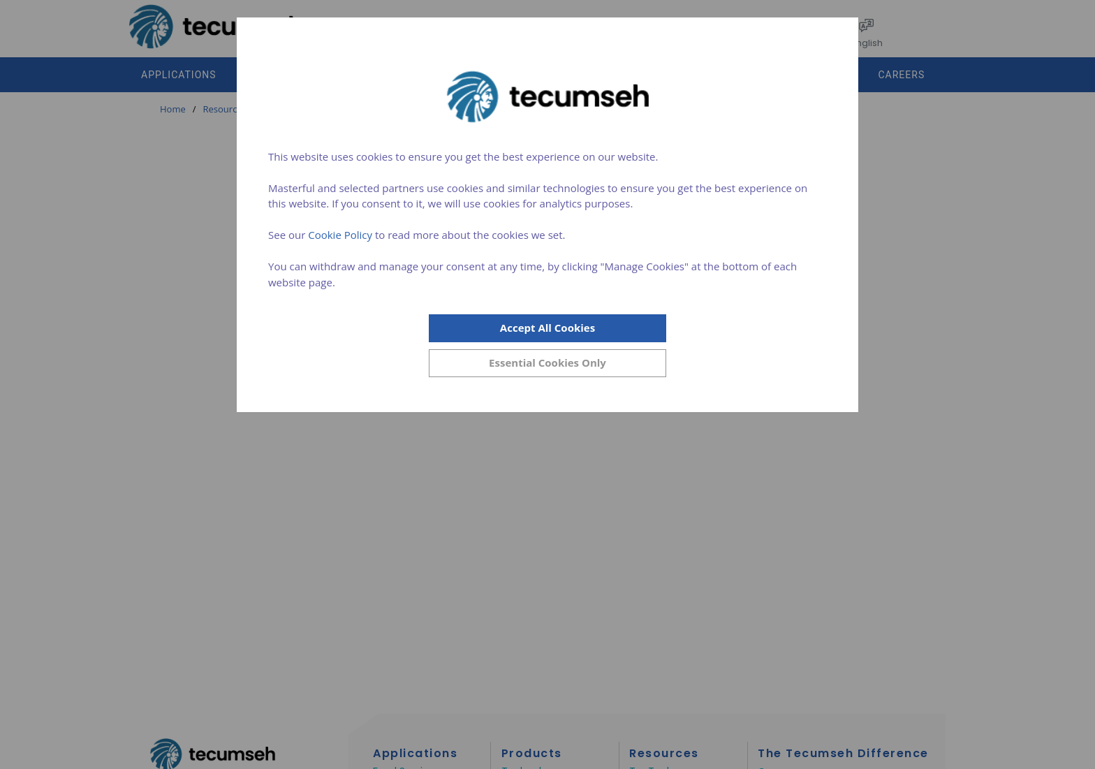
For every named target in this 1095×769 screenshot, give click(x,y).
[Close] (547, 363)
